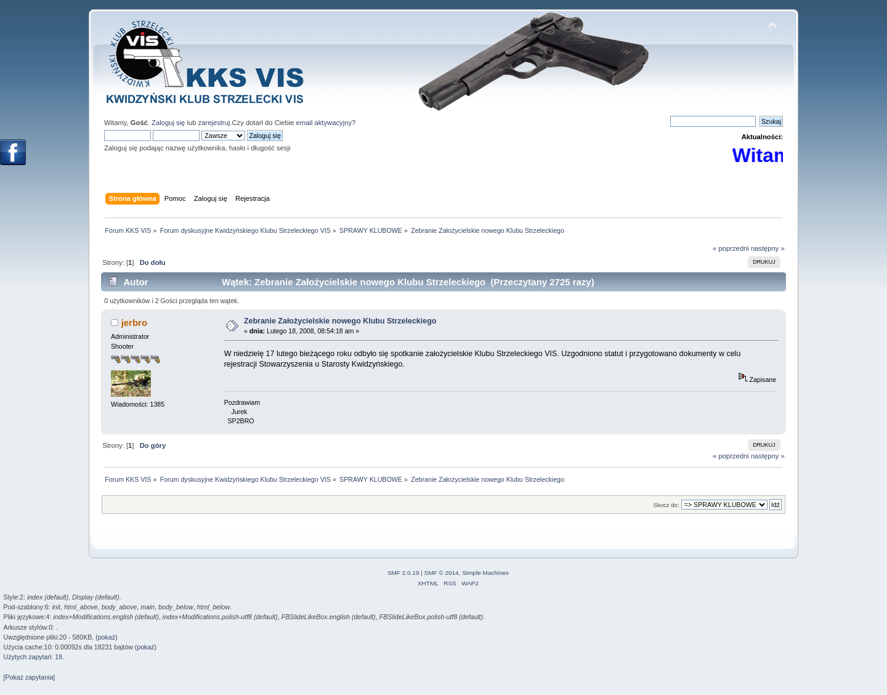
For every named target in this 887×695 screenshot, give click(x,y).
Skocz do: (666, 505)
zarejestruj (214, 122)
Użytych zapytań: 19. (34, 656)
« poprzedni (731, 248)
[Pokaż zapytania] (29, 677)
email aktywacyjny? (326, 122)
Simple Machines (485, 572)
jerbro (134, 322)
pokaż (106, 637)
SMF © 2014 (441, 572)
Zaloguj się (168, 122)
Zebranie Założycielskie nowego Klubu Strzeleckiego (340, 321)
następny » (768, 248)
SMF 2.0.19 (403, 572)
